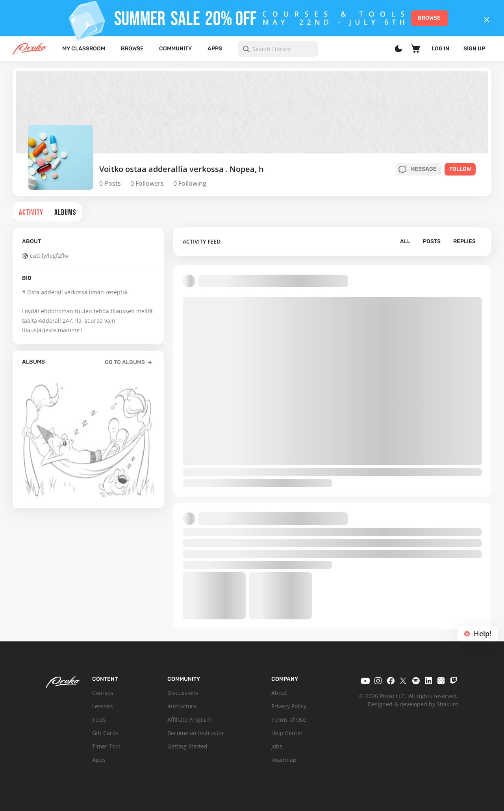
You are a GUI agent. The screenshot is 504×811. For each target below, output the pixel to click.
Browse (132, 48)
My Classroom (83, 48)
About (279, 692)
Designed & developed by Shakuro (413, 704)
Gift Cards (105, 733)
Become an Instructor (195, 733)
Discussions (182, 692)
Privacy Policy (288, 706)
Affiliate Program (189, 719)
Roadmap (283, 759)
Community (175, 48)
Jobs (276, 746)
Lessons (102, 706)
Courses (102, 692)
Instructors (181, 706)
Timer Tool (106, 746)
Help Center (287, 733)
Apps (215, 48)
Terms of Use (288, 719)
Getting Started (187, 746)
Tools (99, 719)
